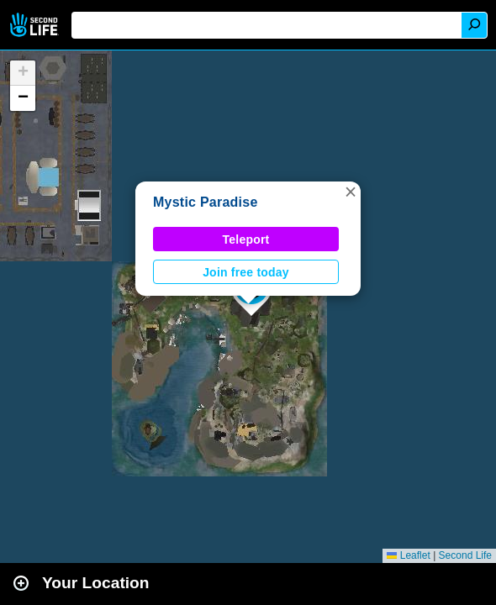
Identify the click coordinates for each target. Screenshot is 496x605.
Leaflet (408, 555)
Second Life (35, 25)
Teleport (246, 239)
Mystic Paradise (205, 202)
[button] (350, 192)
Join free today (246, 272)
